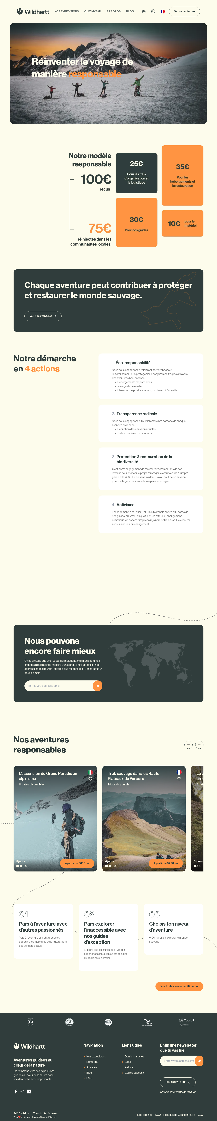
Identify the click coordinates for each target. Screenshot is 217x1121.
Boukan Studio (31, 1117)
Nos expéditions (66, 11)
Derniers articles (134, 1056)
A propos (91, 1067)
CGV (200, 1115)
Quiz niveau (92, 11)
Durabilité (92, 1062)
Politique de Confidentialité (179, 1115)
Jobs (128, 1062)
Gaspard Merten (48, 1117)
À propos (113, 11)
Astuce (129, 1067)
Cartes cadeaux (134, 1072)
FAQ (89, 1078)
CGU (158, 1115)
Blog (130, 11)
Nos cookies (144, 1115)
